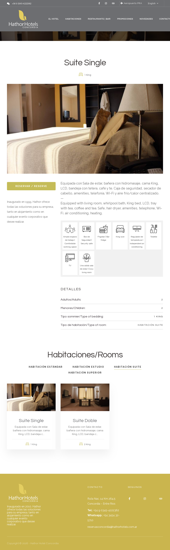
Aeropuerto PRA (131, 3)
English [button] (152, 3)
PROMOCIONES (125, 19)
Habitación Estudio (88, 367)
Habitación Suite (150, 325)
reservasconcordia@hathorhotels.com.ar (112, 526)
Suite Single (31, 420)
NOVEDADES (146, 19)
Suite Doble (85, 420)
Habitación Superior (85, 372)
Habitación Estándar (46, 367)
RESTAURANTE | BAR (99, 19)
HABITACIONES (73, 19)
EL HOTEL (53, 19)
